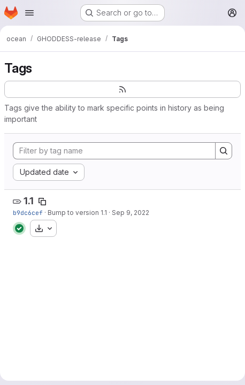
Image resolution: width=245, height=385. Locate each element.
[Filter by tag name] (114, 150)
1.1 (29, 201)
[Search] (223, 150)
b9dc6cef (28, 213)
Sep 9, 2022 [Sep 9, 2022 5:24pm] (130, 213)
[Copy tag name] (42, 201)
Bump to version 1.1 (77, 213)
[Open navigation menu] (29, 12)
